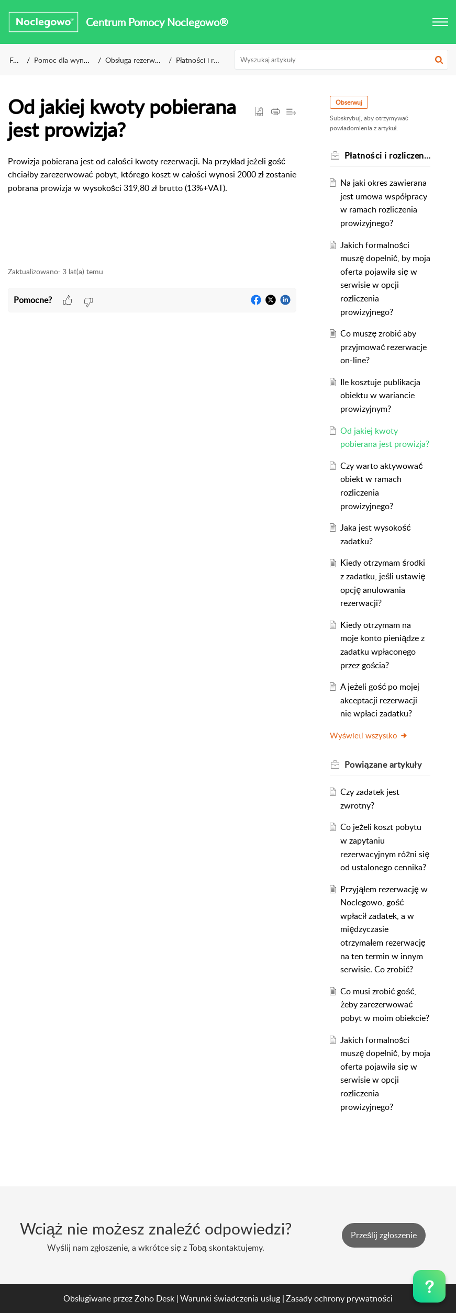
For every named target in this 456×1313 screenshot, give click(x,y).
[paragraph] (152, 181)
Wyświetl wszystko (369, 735)
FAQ (16, 60)
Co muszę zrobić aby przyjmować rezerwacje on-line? (383, 347)
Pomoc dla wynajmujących (77, 60)
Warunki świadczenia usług (230, 1298)
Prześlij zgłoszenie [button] (384, 1235)
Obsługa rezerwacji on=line (148, 60)
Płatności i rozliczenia (210, 60)
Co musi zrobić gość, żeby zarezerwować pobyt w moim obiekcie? (384, 1004)
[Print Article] (275, 112)
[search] (341, 60)
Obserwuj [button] (349, 102)
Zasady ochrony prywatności (339, 1298)
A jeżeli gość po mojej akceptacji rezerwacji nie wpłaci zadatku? (379, 700)
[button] (440, 22)
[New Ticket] (384, 1235)
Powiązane (382, 764)
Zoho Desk (154, 1298)
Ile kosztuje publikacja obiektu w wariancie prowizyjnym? (380, 395)
